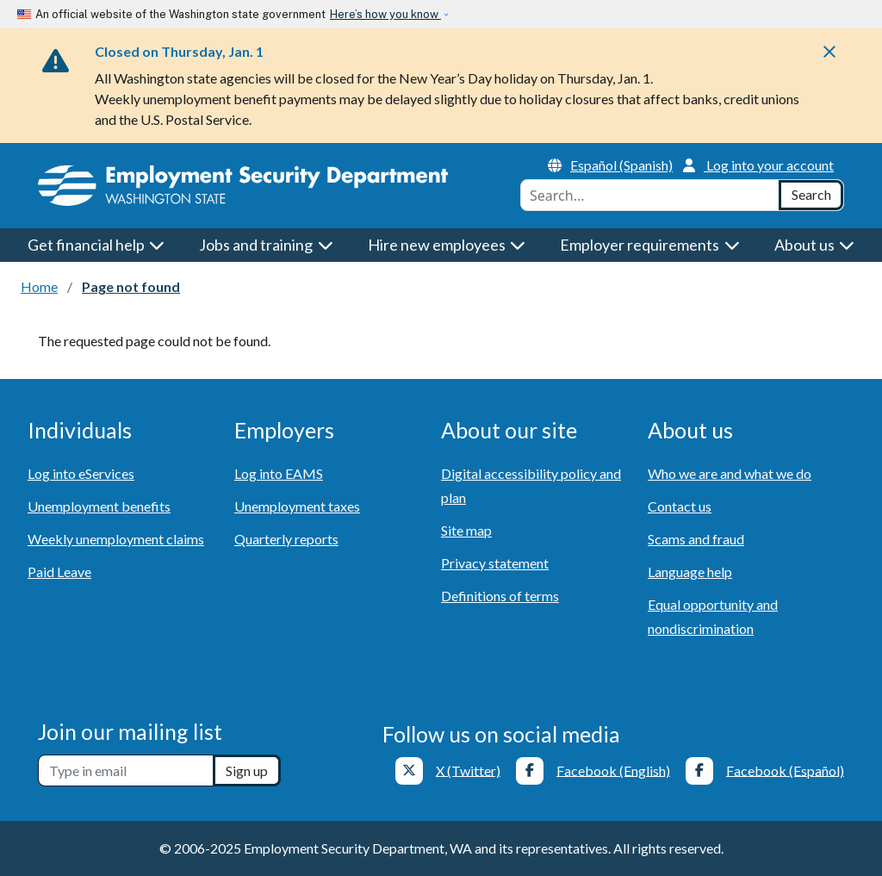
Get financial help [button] (96, 244)
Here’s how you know (385, 14)
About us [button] (814, 244)
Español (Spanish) (610, 165)
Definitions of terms (500, 595)
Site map (466, 530)
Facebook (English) (613, 769)
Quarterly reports (286, 539)
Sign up (247, 770)
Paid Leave (59, 571)
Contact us (679, 506)
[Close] (829, 56)
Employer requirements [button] (650, 244)
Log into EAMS (278, 473)
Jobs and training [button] (266, 244)
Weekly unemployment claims (116, 539)
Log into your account (758, 165)
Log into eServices (81, 473)
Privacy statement (495, 563)
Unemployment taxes (297, 506)
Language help (690, 571)
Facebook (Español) (785, 769)
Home (39, 286)
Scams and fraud (696, 539)
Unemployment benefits (99, 506)
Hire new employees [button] (447, 244)
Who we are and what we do (729, 473)
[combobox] (650, 195)
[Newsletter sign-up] (126, 770)
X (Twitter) (468, 769)
